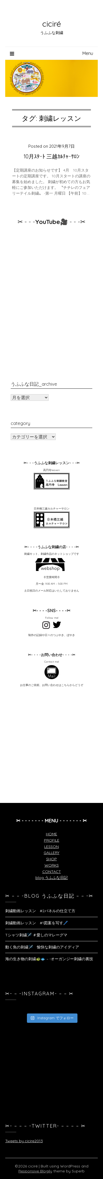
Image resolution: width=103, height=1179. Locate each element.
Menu (87, 53)
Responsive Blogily (35, 1171)
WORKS (51, 865)
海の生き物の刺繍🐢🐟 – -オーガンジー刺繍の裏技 (49, 958)
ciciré (51, 24)
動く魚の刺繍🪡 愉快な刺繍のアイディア (42, 947)
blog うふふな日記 (51, 877)
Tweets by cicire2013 (24, 1140)
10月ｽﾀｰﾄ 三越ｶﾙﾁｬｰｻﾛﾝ (51, 156)
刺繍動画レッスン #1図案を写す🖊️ (36, 922)
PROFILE (51, 840)
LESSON (51, 846)
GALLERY (51, 852)
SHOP (51, 858)
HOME (51, 833)
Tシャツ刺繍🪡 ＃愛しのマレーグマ (36, 934)
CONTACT (51, 871)
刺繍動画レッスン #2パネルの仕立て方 (40, 910)
